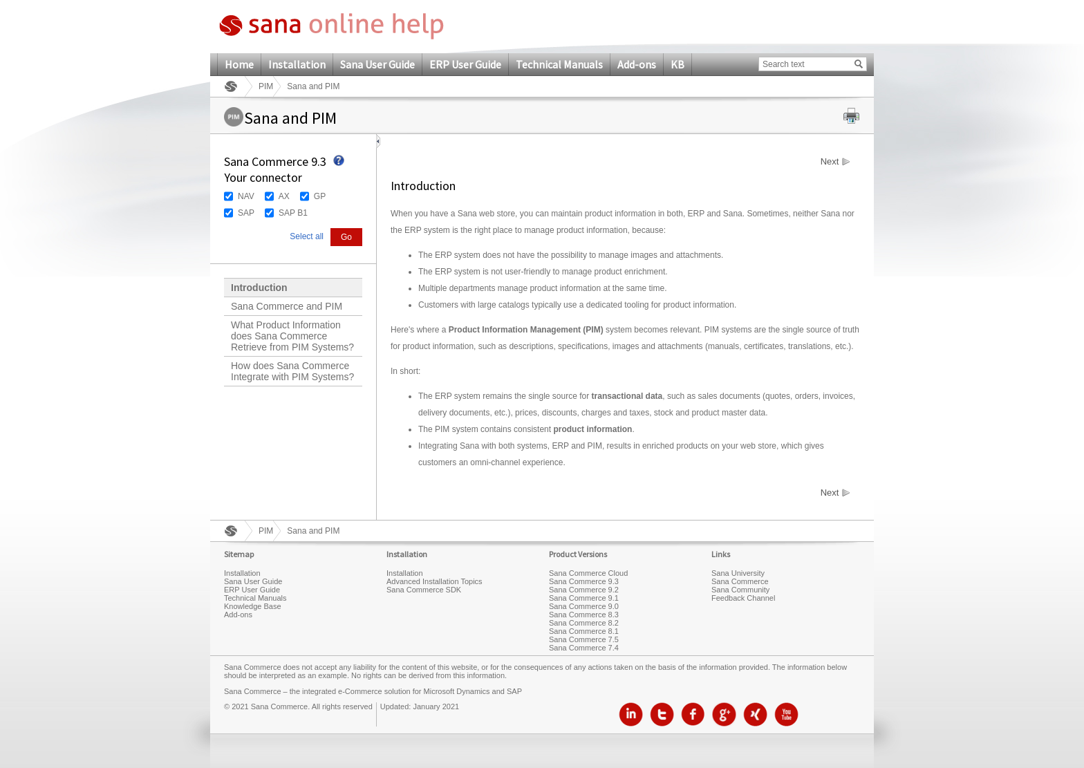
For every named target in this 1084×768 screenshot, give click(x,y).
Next (830, 162)
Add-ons (636, 64)
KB (677, 64)
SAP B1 (293, 213)
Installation (297, 64)
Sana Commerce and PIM (286, 306)
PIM (266, 86)
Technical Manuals (559, 64)
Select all (307, 236)
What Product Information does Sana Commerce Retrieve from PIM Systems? (292, 336)
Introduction (259, 287)
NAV (246, 196)
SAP (246, 213)
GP (320, 196)
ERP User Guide (465, 64)
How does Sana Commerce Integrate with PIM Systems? (292, 371)
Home (239, 64)
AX (284, 196)
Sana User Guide (377, 64)
